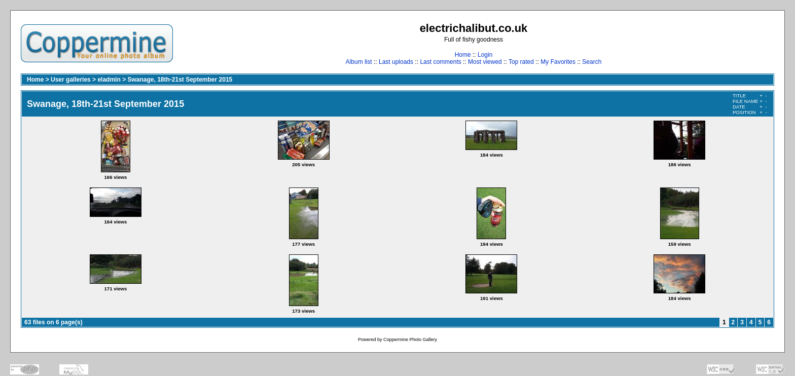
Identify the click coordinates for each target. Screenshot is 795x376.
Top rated (521, 61)
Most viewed (485, 61)
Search (591, 61)
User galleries (71, 79)
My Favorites (557, 61)
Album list (359, 61)
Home (463, 54)
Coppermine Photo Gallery (410, 339)
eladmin (108, 79)
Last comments (440, 61)
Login (485, 54)
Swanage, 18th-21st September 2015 (179, 79)
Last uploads (396, 61)
